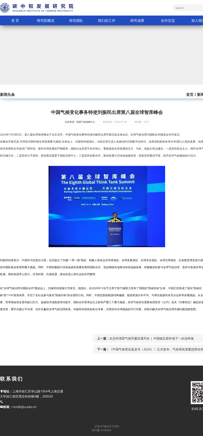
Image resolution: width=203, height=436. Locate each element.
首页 (189, 94)
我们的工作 (106, 20)
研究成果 (137, 20)
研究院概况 (45, 20)
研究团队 (76, 20)
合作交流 (168, 20)
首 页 (15, 20)
